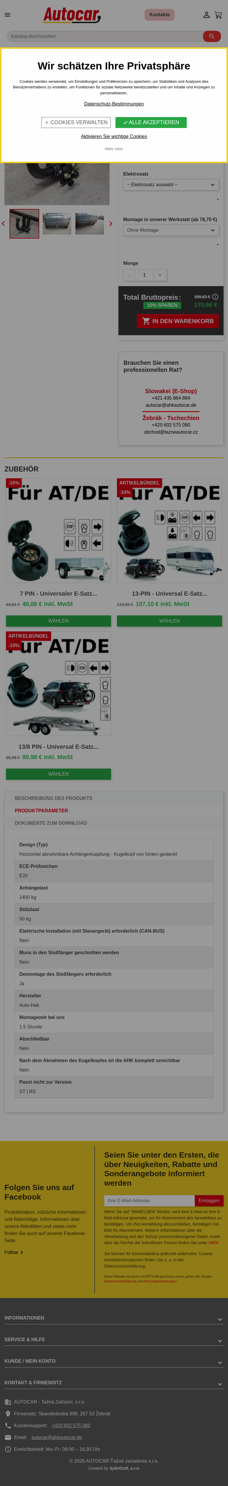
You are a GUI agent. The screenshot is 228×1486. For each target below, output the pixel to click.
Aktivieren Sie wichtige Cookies (114, 136)
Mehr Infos (114, 149)
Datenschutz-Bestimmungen (114, 103)
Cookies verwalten (75, 122)
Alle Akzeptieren (151, 122)
